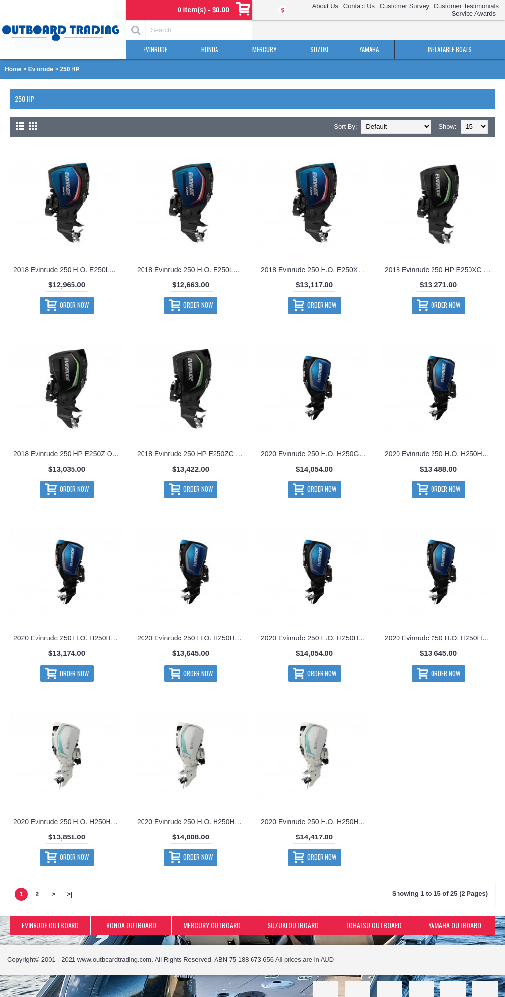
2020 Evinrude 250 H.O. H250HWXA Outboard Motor (192, 822)
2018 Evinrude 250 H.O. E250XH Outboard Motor (316, 270)
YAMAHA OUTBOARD (454, 925)
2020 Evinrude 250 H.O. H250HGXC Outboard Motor (316, 638)
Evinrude (40, 69)
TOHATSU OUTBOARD (373, 925)
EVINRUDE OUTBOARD (50, 925)
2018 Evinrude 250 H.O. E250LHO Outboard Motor (192, 270)
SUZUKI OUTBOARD (293, 925)
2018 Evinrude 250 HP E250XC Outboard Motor (440, 270)
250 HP (69, 69)
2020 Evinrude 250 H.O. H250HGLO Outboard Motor (68, 638)
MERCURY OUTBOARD (212, 925)
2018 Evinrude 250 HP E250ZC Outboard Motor (192, 454)
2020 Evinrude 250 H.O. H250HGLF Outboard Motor (440, 454)
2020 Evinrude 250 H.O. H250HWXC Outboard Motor (316, 822)
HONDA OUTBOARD (131, 925)
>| (69, 894)
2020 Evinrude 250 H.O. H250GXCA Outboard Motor (316, 454)
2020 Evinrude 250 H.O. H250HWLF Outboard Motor (68, 822)
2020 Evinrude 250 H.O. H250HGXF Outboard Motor (440, 638)
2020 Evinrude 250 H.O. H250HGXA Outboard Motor (192, 638)
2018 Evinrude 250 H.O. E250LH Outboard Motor (68, 270)
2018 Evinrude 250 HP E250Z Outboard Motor (68, 454)
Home (13, 69)
